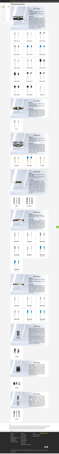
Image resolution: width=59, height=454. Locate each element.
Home (13, 431)
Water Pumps (23, 438)
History (12, 436)
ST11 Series (4, 10)
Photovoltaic (23, 443)
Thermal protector (25, 1)
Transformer (23, 442)
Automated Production (15, 438)
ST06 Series (4, 12)
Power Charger (24, 440)
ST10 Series (4, 21)
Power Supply (23, 435)
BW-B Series (4, 15)
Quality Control (13, 440)
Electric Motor (23, 439)
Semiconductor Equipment (26, 445)
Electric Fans (23, 436)
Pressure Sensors (33, 1)
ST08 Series (4, 18)
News (42, 1)
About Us (12, 435)
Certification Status (14, 442)
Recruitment (50, 1)
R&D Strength (13, 439)
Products (15, 431)
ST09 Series (4, 19)
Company (39, 1)
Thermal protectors (36, 435)
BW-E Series (4, 16)
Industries (19, 1)
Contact (45, 1)
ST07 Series (4, 13)
